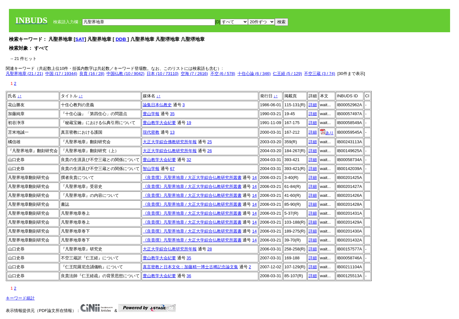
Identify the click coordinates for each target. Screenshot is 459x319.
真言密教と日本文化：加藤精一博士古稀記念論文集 (190, 266)
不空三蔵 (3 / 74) (319, 73)
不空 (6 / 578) (222, 73)
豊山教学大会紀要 (159, 122)
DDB (121, 39)
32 (188, 159)
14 (254, 177)
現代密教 (151, 132)
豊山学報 (151, 113)
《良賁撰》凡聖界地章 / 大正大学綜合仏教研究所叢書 (192, 177)
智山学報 (151, 168)
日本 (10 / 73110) (162, 73)
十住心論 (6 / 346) (254, 73)
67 (172, 168)
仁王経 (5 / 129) (287, 73)
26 (209, 150)
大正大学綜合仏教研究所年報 (170, 150)
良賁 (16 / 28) (91, 73)
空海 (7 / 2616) (194, 73)
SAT (79, 39)
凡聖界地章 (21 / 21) (24, 73)
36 (188, 275)
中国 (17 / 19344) (61, 73)
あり (327, 132)
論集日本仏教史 (157, 104)
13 (172, 132)
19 (188, 122)
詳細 (313, 104)
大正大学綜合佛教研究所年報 (170, 141)
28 (209, 249)
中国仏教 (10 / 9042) (125, 73)
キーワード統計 (20, 298)
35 (172, 113)
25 (209, 141)
